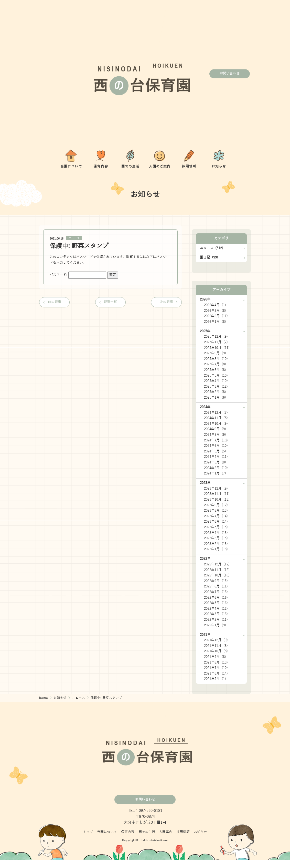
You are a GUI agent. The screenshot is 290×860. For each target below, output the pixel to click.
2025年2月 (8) (215, 392)
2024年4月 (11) (216, 457)
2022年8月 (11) (216, 586)
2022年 (205, 559)
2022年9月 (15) (216, 581)
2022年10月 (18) (217, 575)
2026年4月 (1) (215, 305)
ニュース (74, 238)
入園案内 (165, 832)
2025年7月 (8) (215, 364)
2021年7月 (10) (216, 668)
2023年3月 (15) (216, 538)
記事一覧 (110, 302)
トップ (88, 832)
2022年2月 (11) (216, 619)
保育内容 (127, 832)
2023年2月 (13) (216, 544)
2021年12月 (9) (216, 640)
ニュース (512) (211, 248)
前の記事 (54, 302)
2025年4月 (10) (216, 381)
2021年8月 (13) (216, 662)
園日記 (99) (209, 257)
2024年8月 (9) (215, 435)
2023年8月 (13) (216, 510)
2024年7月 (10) (216, 440)
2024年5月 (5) (215, 451)
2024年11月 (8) (216, 418)
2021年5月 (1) (215, 679)
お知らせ (60, 698)
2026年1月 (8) (215, 322)
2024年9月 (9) (215, 429)
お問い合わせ (230, 74)
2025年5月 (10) (216, 375)
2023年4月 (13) (216, 533)
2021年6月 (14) (216, 673)
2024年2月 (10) (216, 468)
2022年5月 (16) (216, 603)
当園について (107, 832)
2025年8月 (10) (216, 359)
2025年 (205, 331)
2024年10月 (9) (216, 424)
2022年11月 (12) (217, 570)
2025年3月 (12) (216, 386)
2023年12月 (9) (216, 488)
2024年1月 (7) (215, 473)
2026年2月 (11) (216, 316)
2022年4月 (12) (216, 608)
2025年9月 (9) (215, 353)
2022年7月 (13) (216, 592)
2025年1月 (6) (215, 397)
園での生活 (146, 832)
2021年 (205, 635)
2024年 (205, 407)
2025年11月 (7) (216, 342)
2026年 (205, 299)
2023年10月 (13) (217, 499)
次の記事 (166, 302)
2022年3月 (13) (216, 614)
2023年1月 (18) (216, 549)
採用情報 (183, 832)
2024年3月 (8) (215, 462)
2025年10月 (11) (217, 348)
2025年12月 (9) (216, 336)
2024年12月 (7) (216, 413)
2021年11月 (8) (216, 646)
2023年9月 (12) (216, 505)
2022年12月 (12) (217, 564)
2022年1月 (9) (215, 625)
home (44, 698)
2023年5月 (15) (216, 527)
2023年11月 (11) (217, 494)
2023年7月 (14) (216, 516)
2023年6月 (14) (216, 521)
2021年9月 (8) (215, 657)
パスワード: (78, 275)
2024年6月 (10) (216, 446)
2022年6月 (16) (216, 597)
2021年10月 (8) (216, 651)
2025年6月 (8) (215, 370)
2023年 (205, 483)
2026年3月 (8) (215, 311)
